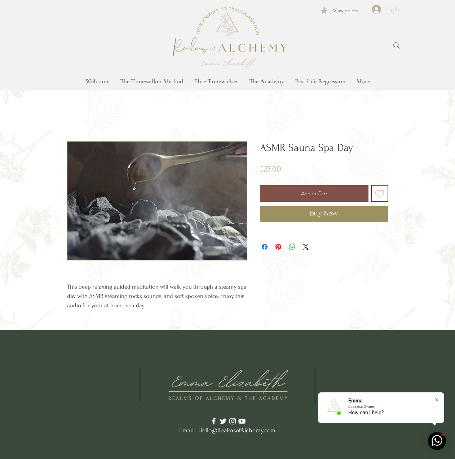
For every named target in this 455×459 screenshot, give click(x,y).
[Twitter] (223, 421)
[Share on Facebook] (264, 246)
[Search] (396, 45)
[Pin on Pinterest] (278, 246)
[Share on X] (305, 246)
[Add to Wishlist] (379, 193)
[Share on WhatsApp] (292, 246)
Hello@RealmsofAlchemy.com (236, 430)
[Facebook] (213, 421)
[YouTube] (242, 421)
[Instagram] (232, 421)
